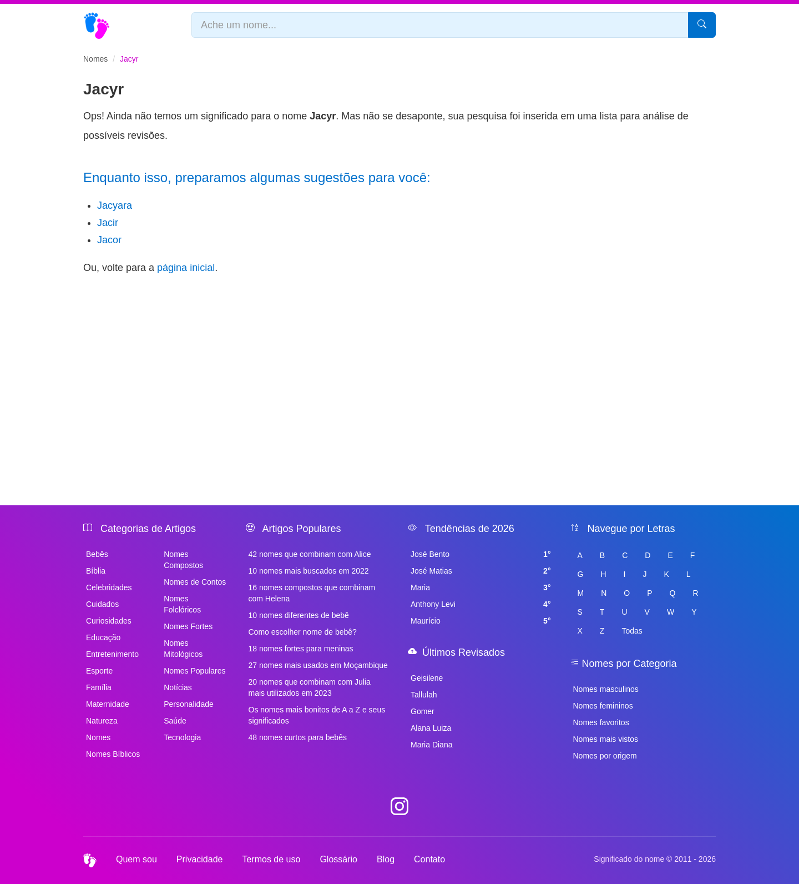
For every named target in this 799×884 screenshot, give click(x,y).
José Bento (481, 554)
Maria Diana (431, 744)
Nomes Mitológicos (183, 649)
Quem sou (136, 859)
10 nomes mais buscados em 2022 (309, 570)
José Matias (481, 570)
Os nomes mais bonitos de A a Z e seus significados (317, 715)
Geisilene (427, 678)
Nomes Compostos (183, 560)
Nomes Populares (194, 670)
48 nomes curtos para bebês (298, 737)
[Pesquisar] (702, 25)
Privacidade (199, 859)
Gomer (422, 711)
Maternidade (107, 704)
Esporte (99, 670)
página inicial (186, 267)
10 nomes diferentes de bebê (299, 615)
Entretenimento (112, 654)
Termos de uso (271, 859)
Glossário (338, 859)
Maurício (481, 620)
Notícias (178, 687)
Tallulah (424, 694)
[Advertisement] (399, 363)
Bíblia (95, 570)
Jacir (107, 222)
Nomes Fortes (188, 626)
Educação (103, 637)
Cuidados (102, 604)
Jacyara (114, 205)
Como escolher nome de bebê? (303, 631)
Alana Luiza (431, 728)
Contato (429, 859)
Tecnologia (182, 737)
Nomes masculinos (606, 689)
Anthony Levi (481, 604)
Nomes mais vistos (605, 739)
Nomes (95, 58)
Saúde (175, 720)
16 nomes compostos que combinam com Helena (312, 593)
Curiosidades (109, 620)
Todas (631, 630)
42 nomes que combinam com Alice (310, 554)
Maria (481, 587)
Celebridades (109, 587)
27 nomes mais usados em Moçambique (318, 665)
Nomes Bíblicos (113, 754)
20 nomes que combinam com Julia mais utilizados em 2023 (310, 687)
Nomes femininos (603, 705)
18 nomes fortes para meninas (301, 648)
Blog (386, 859)
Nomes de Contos (195, 581)
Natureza (102, 720)
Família (99, 687)
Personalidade (189, 704)
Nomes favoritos (601, 722)
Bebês (97, 554)
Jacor (109, 239)
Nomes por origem (605, 755)
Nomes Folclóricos (182, 604)
